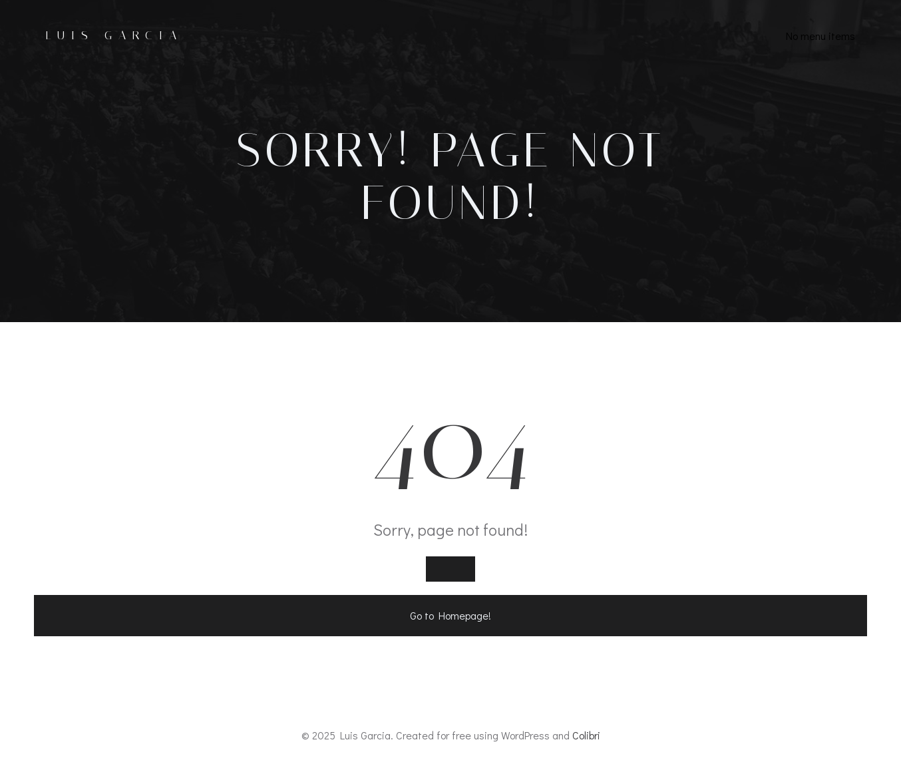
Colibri (586, 735)
